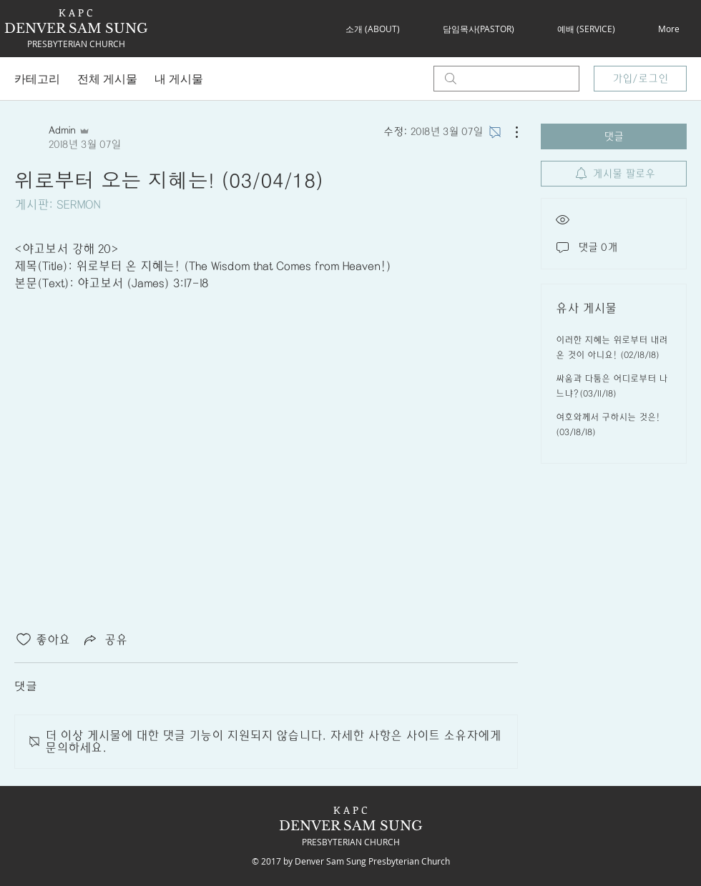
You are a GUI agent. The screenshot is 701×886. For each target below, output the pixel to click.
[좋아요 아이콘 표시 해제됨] (23, 639)
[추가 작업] (509, 132)
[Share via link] (104, 639)
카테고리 (37, 78)
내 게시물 (179, 78)
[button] (372, 28)
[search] (506, 78)
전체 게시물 (107, 78)
